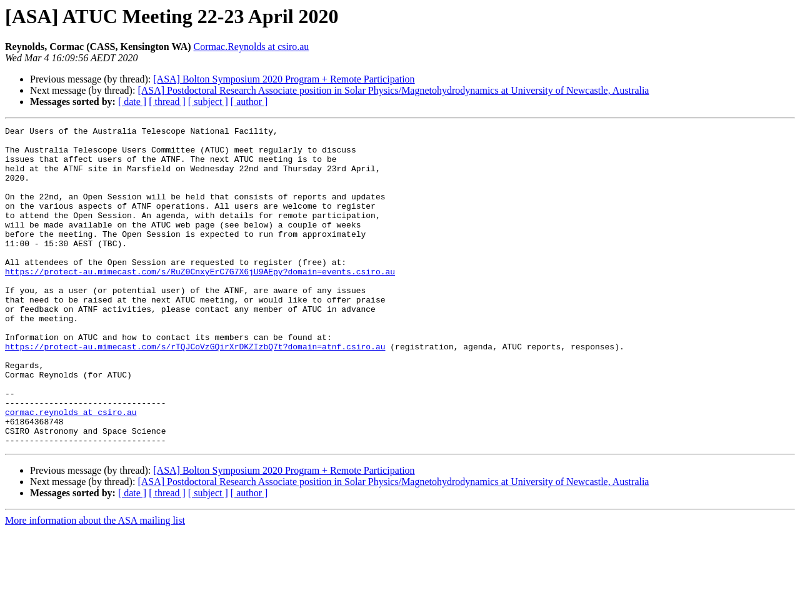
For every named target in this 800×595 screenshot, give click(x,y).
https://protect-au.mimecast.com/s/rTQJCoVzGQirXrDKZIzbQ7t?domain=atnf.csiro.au (195, 391)
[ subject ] (208, 101)
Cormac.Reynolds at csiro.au (251, 46)
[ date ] (132, 101)
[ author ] (249, 101)
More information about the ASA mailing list (95, 584)
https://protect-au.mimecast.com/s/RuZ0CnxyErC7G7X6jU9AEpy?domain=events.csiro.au (200, 301)
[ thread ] (167, 101)
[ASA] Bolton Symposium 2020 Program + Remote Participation (283, 79)
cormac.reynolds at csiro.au (71, 470)
